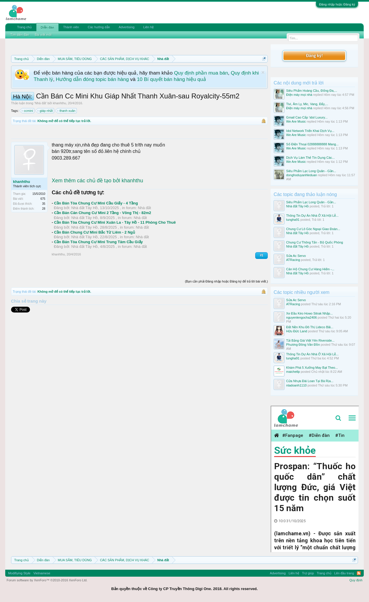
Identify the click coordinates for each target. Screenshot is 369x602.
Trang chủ (24, 27)
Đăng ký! (314, 55)
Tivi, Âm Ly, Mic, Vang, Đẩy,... (307, 104)
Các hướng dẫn (99, 27)
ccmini (27, 110)
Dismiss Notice (263, 72)
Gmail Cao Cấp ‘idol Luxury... (306, 117)
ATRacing (293, 260)
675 (42, 198)
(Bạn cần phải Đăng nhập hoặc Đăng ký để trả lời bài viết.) (226, 281)
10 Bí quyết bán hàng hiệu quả (171, 79)
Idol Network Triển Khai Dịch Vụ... (310, 131)
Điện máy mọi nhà (299, 94)
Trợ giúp (308, 573)
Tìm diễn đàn (19, 34)
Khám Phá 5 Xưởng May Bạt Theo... (312, 367)
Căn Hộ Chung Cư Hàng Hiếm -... (310, 269)
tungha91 (292, 219)
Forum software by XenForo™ (47, 580)
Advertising (126, 27)
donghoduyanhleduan (301, 175)
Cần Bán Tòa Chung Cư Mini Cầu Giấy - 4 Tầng (96, 203)
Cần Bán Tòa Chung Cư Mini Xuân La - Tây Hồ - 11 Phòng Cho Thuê (115, 222)
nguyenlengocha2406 (301, 317)
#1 (261, 255)
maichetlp (293, 371)
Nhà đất (40, 103)
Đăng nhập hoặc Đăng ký (337, 4)
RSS (359, 573)
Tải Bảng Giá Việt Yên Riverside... (310, 340)
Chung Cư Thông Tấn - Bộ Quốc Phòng (314, 242)
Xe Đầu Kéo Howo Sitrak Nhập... (309, 313)
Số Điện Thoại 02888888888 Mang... (312, 144)
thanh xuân (66, 110)
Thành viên (71, 27)
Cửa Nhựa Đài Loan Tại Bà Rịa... (309, 381)
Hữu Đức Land (296, 331)
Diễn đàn (47, 27)
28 (43, 208)
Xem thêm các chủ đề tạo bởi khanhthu (97, 180)
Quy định (356, 580)
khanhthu (59, 103)
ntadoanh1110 (296, 385)
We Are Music (296, 121)
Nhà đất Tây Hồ (84, 208)
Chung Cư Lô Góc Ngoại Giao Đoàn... (313, 229)
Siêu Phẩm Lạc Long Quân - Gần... (311, 171)
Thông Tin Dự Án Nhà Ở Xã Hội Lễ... (312, 215)
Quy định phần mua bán (201, 73)
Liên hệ (148, 27)
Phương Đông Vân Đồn (303, 344)
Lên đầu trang (344, 573)
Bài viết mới (43, 34)
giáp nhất (45, 110)
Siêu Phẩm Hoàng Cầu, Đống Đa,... (311, 90)
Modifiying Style (19, 573)
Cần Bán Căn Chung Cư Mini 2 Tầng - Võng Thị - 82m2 (102, 213)
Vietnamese (41, 573)
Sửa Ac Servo (296, 255)
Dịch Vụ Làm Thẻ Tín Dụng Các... (310, 157)
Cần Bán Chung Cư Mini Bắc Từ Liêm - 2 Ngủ (94, 232)
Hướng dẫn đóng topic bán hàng (92, 79)
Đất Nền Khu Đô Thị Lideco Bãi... (309, 327)
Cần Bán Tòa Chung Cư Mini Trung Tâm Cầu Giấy (98, 242)
